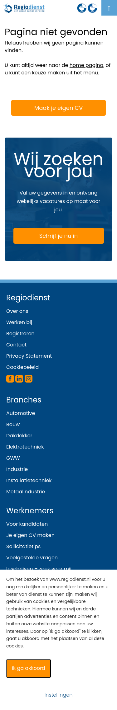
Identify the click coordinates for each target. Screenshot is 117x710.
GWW (13, 458)
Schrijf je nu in (46, 236)
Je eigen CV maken (30, 535)
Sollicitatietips (23, 546)
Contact (16, 344)
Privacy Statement (29, 356)
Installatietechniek (29, 480)
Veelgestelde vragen (32, 557)
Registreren (20, 333)
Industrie (17, 469)
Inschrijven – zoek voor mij (38, 568)
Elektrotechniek (25, 446)
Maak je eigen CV (48, 108)
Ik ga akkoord (28, 668)
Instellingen (59, 694)
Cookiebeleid (22, 367)
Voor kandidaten (27, 524)
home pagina (87, 65)
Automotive (20, 413)
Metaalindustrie (25, 491)
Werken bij (19, 322)
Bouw (13, 424)
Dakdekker (19, 435)
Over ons (17, 311)
